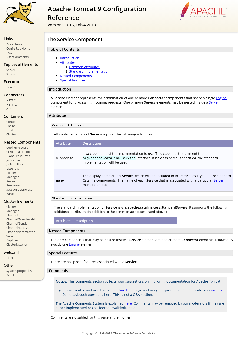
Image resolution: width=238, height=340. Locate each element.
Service (11, 74)
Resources (13, 185)
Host (9, 130)
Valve (10, 194)
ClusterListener (16, 244)
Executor (12, 87)
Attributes (68, 62)
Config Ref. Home (18, 48)
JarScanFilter (14, 164)
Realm (10, 181)
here (128, 303)
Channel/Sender (17, 223)
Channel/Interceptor (20, 232)
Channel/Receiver (18, 228)
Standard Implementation (89, 71)
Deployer (12, 240)
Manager (12, 177)
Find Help (126, 290)
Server (10, 70)
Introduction (69, 58)
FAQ (9, 52)
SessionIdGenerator (20, 189)
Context (11, 122)
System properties (19, 271)
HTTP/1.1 (12, 100)
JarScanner (13, 160)
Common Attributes (84, 67)
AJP (8, 109)
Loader (11, 173)
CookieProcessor (18, 147)
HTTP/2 (11, 104)
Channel (12, 215)
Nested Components (76, 76)
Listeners (12, 168)
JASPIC (10, 275)
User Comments (17, 57)
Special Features (73, 80)
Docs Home (14, 44)
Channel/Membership (21, 219)
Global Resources (18, 156)
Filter (9, 258)
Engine (11, 126)
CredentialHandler (19, 152)
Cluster (11, 134)
